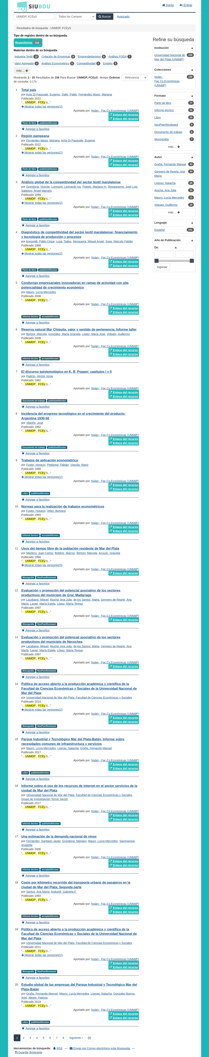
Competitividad (86, 63)
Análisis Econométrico (55, 63)
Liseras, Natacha (68, 748)
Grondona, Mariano (74, 841)
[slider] (156, 261)
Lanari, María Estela (42, 603)
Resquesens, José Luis (123, 186)
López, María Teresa (70, 603)
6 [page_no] (50, 1037)
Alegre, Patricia (38, 997)
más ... (22, 71)
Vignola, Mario (79, 464)
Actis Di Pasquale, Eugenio (43, 94)
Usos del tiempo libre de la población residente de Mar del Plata (70, 548)
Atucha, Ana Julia (61, 599)
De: (156, 247)
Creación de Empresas (55, 56)
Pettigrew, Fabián (58, 464)
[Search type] (75, 16)
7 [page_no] (57, 1037)
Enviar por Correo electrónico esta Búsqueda (100, 1048)
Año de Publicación (167, 240)
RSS (58, 1048)
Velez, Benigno (56, 510)
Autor (158, 157)
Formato (160, 95)
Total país (28, 90)
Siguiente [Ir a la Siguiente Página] (76, 1037)
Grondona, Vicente (38, 186)
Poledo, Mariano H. (94, 186)
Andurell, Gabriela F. (64, 891)
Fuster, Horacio (35, 464)
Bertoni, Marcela (36, 334)
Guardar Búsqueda (28, 1052)
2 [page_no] (23, 1037)
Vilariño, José (34, 422)
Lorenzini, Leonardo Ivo (66, 186)
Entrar (186, 5)
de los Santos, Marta (86, 599)
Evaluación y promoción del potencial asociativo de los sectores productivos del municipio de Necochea (71, 640)
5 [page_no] (43, 1037)
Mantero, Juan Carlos (39, 553)
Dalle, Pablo (69, 94)
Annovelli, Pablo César (40, 241)
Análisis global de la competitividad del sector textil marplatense (71, 182)
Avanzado (123, 16)
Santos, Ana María (37, 891)
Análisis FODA (117, 56)
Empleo (107, 63)
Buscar (105, 16)
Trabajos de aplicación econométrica (49, 460)
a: (176, 247)
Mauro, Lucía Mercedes (41, 292)
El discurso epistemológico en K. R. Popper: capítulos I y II (66, 371)
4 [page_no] (37, 1037)
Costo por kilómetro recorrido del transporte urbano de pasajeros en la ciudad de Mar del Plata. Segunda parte (75, 885)
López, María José (93, 334)
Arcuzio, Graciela (109, 553)
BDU (21, 6)
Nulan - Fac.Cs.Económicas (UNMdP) (115, 110)
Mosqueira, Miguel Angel (88, 241)
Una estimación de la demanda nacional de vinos (59, 836)
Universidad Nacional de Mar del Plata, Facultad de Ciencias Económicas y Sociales (79, 697)
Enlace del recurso (123, 114)
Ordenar (114, 77)
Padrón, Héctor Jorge (39, 376)
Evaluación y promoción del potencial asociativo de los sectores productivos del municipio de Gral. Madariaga (71, 593)
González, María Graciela (64, 334)
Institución (161, 47)
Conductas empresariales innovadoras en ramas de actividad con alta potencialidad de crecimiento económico (75, 285)
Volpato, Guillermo (118, 334)
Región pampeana (35, 136)
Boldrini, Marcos (65, 553)
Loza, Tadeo (63, 241)
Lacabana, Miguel (37, 599)
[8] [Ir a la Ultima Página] (89, 1037)
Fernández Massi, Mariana (95, 94)
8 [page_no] (63, 1037)
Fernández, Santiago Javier (43, 841)
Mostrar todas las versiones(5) (42, 565)
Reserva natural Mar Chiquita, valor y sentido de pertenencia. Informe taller (79, 329)
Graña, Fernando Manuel (96, 748)
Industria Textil (24, 56)
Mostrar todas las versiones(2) (42, 106)
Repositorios (24, 42)
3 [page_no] (30, 1037)
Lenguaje (160, 222)
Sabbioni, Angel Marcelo (36, 190)
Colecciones (162, 69)
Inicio (168, 5)
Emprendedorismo (89, 56)
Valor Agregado (24, 63)
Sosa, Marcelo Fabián (119, 241)
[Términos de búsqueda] (34, 16)
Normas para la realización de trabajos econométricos (62, 506)
